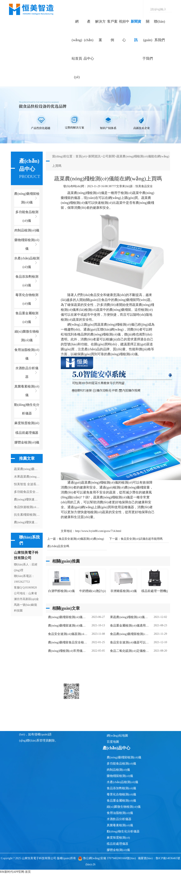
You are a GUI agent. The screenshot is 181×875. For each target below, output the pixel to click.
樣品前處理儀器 (117, 843)
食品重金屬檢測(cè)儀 (121, 800)
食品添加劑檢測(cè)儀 (121, 788)
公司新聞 (108, 156)
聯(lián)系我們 (159, 31)
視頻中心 (124, 31)
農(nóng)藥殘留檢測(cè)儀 (124, 757)
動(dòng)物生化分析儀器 (123, 831)
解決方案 (100, 31)
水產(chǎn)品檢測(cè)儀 (122, 782)
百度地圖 (113, 741)
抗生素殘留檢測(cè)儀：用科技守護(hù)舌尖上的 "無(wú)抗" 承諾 (27, 514)
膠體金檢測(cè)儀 (26, 442)
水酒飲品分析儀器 (119, 819)
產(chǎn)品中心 (89, 40)
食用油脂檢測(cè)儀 (120, 813)
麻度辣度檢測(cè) (118, 837)
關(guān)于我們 (147, 40)
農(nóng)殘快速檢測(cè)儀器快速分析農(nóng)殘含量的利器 (27, 522)
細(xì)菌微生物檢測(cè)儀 (124, 806)
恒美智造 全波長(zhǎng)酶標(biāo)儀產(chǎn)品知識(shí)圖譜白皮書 (27, 484)
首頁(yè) (81, 156)
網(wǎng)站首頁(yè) (77, 49)
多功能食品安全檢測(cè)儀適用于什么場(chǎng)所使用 (27, 491)
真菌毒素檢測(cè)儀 (120, 825)
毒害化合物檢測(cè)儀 (121, 794)
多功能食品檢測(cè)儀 (121, 763)
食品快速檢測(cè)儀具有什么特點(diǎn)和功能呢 (27, 507)
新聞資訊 (136, 31)
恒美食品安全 (144, 186)
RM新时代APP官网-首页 (15, 871)
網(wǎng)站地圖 (117, 735)
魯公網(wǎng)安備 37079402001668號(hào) (107, 858)
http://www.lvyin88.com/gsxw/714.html (98, 531)
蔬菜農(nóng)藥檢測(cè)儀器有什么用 (27, 469)
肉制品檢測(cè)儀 (118, 769)
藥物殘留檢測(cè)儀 (120, 776)
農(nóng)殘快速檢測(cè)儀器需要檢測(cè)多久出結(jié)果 (27, 499)
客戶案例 (112, 31)
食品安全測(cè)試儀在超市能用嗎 (142, 538)
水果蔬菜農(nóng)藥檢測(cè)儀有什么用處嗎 (27, 476)
